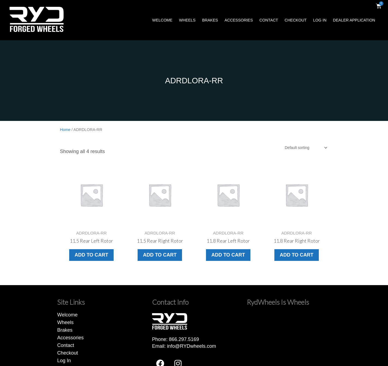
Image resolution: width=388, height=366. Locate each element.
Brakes (210, 20)
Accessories (239, 20)
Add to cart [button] (91, 255)
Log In (319, 20)
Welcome (162, 20)
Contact (268, 20)
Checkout (296, 20)
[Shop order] (305, 147)
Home (65, 129)
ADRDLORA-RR (194, 80)
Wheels (187, 20)
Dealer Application (354, 20)
